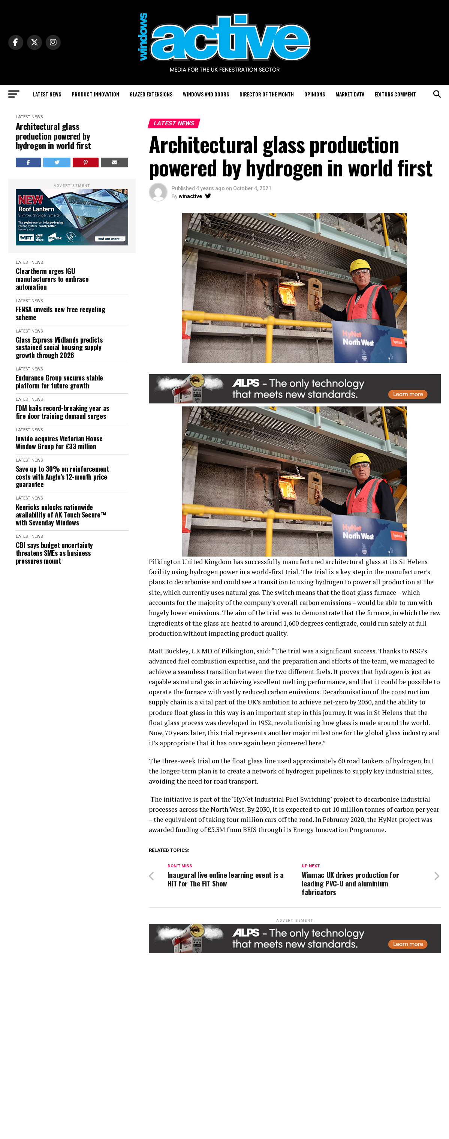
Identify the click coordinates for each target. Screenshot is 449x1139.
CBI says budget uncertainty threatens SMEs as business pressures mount (54, 552)
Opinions (314, 94)
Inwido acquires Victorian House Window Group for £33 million (59, 442)
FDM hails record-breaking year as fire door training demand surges (62, 412)
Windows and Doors (206, 94)
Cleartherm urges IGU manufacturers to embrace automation (52, 278)
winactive (190, 196)
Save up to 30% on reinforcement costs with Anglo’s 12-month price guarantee (62, 476)
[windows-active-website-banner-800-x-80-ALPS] (295, 401)
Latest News (47, 94)
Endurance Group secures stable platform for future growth (59, 381)
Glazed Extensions (151, 94)
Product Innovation (95, 94)
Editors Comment (395, 94)
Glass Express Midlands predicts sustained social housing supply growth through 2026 (59, 347)
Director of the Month (266, 94)
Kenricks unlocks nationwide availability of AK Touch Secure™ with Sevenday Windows (61, 515)
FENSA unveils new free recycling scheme (60, 313)
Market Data (349, 94)
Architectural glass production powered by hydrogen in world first (53, 136)
